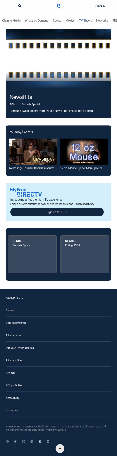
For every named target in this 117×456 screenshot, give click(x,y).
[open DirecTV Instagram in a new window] (31, 441)
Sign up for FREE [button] (57, 212)
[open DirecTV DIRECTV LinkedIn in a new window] (7, 441)
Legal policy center (16, 322)
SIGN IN (100, 6)
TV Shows (85, 20)
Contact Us (12, 410)
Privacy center (13, 335)
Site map (11, 373)
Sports (57, 20)
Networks (102, 20)
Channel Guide (11, 20)
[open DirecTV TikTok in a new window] (48, 441)
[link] (33, 152)
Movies (70, 20)
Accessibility (12, 398)
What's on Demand (37, 20)
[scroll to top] (60, 448)
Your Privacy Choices (22, 348)
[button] (12, 6)
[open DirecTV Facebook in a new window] (15, 441)
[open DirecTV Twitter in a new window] (23, 441)
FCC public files (14, 385)
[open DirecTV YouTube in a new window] (39, 441)
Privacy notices (14, 360)
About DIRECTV (14, 297)
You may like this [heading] (21, 132)
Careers (10, 310)
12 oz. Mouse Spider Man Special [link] (81, 168)
